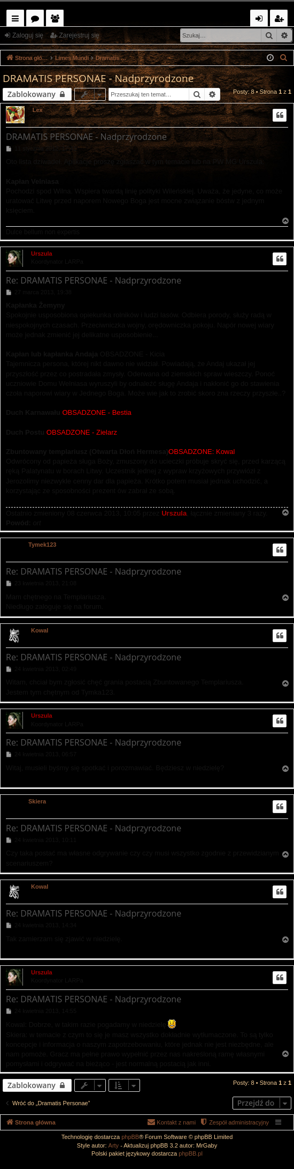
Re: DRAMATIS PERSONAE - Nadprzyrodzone (93, 280)
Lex (38, 110)
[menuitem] (284, 58)
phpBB (130, 1137)
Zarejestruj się (79, 35)
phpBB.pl (191, 1153)
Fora (37, 20)
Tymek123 (42, 544)
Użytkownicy (57, 20)
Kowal (39, 630)
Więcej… (17, 20)
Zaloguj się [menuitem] (261, 20)
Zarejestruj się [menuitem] (282, 20)
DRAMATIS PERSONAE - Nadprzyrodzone (98, 78)
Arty (114, 1145)
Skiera (37, 801)
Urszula (41, 253)
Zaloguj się (27, 35)
